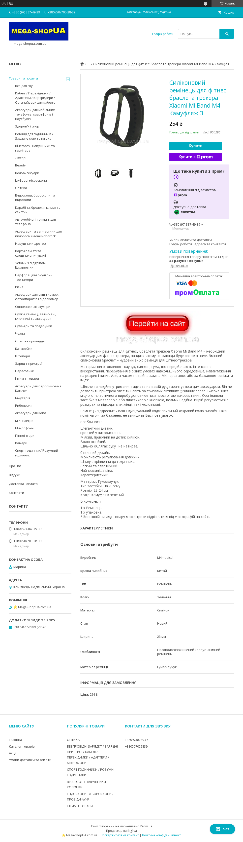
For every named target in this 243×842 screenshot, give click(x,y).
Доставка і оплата (23, 483)
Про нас (15, 466)
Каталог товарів (22, 746)
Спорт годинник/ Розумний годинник (36, 452)
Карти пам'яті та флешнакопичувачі (30, 253)
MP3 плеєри (24, 420)
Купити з (196, 157)
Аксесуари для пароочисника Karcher (38, 388)
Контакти (16, 492)
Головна (15, 739)
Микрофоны (24, 428)
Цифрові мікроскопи (31, 180)
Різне (19, 287)
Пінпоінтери (24, 435)
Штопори (22, 356)
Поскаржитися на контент (120, 835)
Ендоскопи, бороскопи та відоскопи (35, 197)
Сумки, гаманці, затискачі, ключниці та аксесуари (35, 316)
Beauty (20, 165)
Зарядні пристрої (28, 363)
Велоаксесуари (27, 173)
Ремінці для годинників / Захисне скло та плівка (34, 136)
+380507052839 (136, 746)
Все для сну (24, 85)
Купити (196, 146)
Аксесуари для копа (30, 413)
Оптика (21, 188)
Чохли (20, 333)
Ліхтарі (20, 158)
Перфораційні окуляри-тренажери (33, 277)
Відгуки (14, 475)
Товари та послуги (23, 78)
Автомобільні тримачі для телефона (35, 221)
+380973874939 (136, 739)
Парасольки (24, 371)
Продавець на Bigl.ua (121, 831)
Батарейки (23, 348)
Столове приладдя (30, 341)
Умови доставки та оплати (30, 760)
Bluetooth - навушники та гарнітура (35, 148)
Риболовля (23, 405)
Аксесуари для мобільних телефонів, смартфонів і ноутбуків (35, 114)
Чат (222, 829)
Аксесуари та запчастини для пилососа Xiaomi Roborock (38, 233)
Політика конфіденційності (162, 835)
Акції (12, 753)
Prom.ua (146, 826)
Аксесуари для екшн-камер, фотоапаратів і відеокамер (37, 296)
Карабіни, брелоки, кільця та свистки (38, 209)
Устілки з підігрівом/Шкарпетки (31, 265)
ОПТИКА (73, 739)
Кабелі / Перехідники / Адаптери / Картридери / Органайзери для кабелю (35, 97)
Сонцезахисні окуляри (32, 306)
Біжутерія (22, 398)
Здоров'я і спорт (28, 126)
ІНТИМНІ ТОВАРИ (80, 806)
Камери (21, 443)
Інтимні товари (27, 378)
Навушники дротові (31, 243)
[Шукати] (226, 34)
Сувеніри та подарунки (33, 326)
